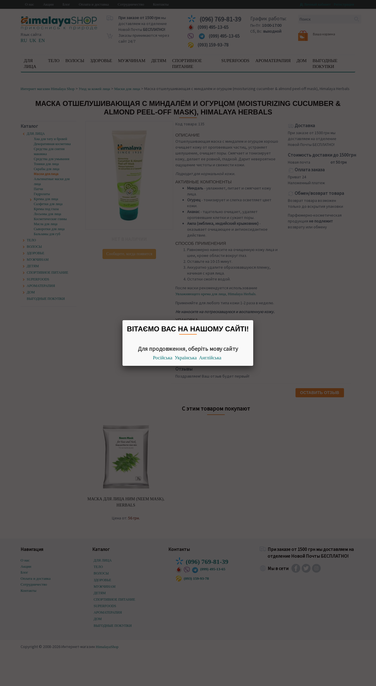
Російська (162, 357)
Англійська (210, 357)
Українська (186, 357)
